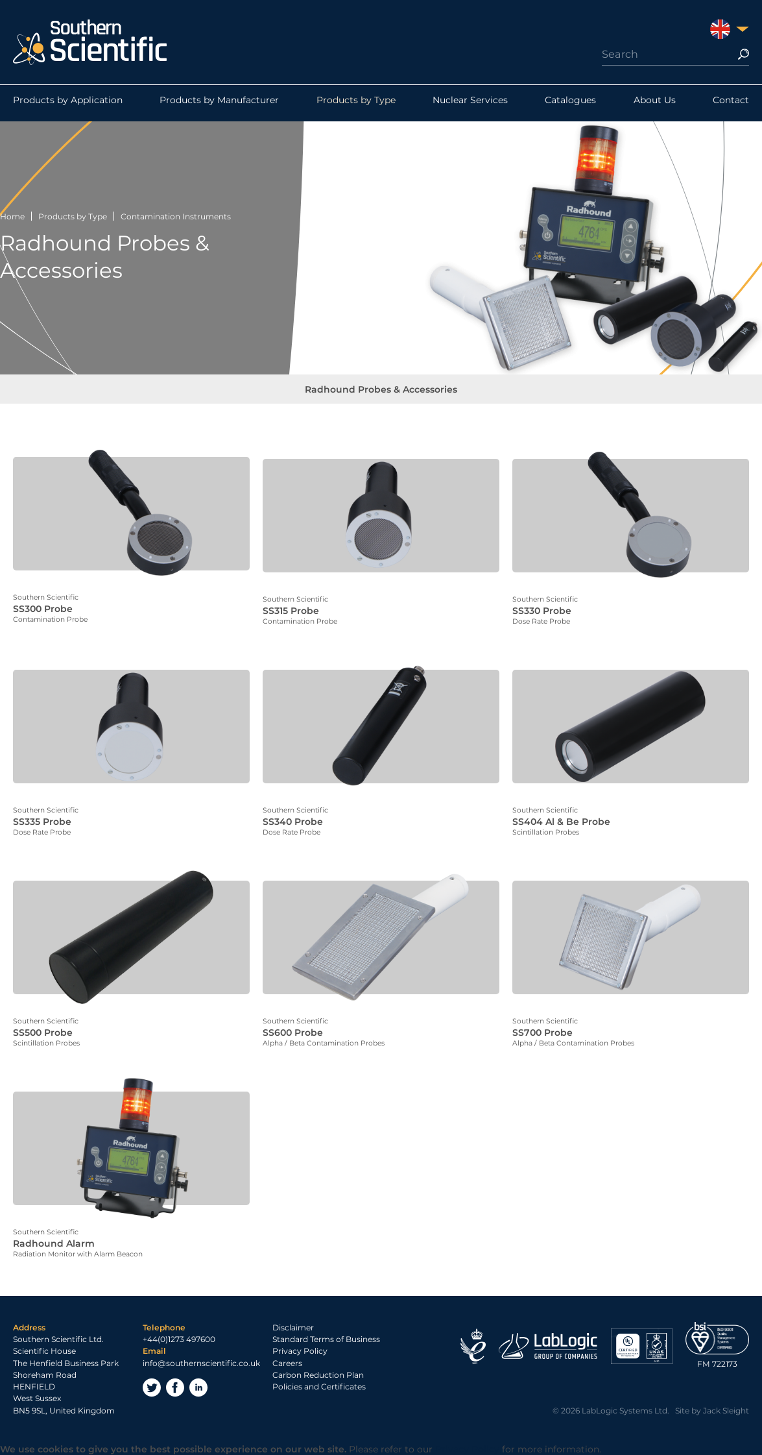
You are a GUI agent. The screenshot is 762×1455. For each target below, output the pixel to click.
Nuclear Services (470, 103)
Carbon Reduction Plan (318, 1373)
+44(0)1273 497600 (179, 1338)
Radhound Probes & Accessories (381, 392)
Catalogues (570, 103)
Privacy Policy (299, 1350)
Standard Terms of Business (326, 1338)
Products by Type (356, 103)
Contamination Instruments (176, 216)
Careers (287, 1362)
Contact (731, 103)
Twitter (152, 1386)
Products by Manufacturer (219, 103)
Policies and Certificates (319, 1386)
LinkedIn (198, 1386)
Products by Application (68, 103)
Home (12, 216)
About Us (655, 103)
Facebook (175, 1386)
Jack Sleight (726, 1409)
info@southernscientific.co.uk (201, 1362)
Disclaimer (293, 1326)
